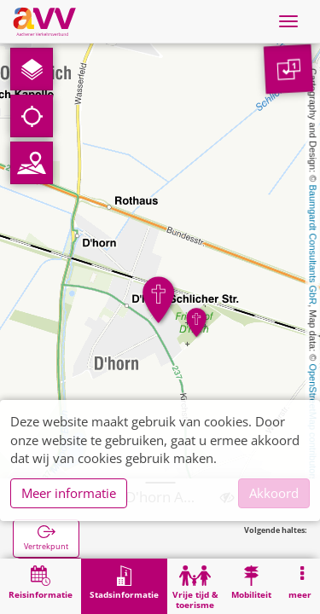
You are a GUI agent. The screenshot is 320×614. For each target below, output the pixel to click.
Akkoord (274, 492)
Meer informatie (68, 492)
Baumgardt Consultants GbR (313, 245)
